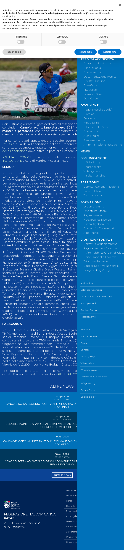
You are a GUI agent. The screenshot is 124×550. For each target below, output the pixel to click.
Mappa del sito (74, 495)
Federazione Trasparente (79, 526)
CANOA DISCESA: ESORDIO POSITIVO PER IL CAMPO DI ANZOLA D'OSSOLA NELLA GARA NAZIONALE (62, 405)
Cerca (69, 500)
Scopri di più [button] (14, 52)
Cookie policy (73, 542)
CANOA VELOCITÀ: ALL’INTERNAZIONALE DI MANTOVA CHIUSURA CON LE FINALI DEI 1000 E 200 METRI (62, 443)
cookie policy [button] (9, 16)
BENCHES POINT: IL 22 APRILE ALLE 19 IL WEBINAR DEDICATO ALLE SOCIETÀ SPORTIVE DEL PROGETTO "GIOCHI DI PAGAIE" (62, 425)
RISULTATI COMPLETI (18, 157)
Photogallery (73, 511)
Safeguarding (73, 531)
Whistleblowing (74, 521)
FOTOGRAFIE (12, 160)
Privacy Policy (73, 536)
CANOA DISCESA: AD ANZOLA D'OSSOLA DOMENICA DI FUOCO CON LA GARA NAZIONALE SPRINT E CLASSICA (62, 463)
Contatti (70, 506)
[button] (119, 5)
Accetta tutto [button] (109, 52)
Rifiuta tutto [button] (85, 52)
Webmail (71, 490)
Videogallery (72, 516)
